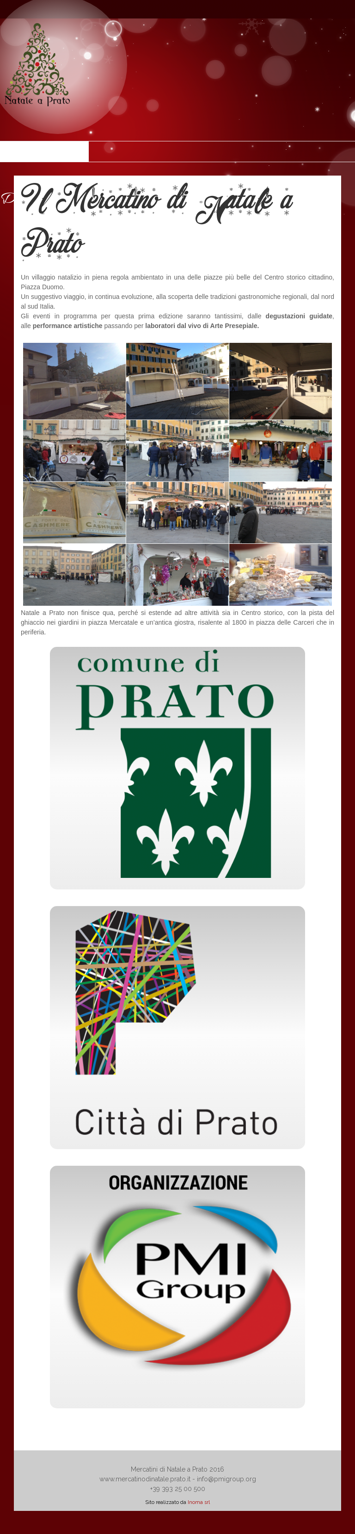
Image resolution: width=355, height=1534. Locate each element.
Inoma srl (199, 1502)
